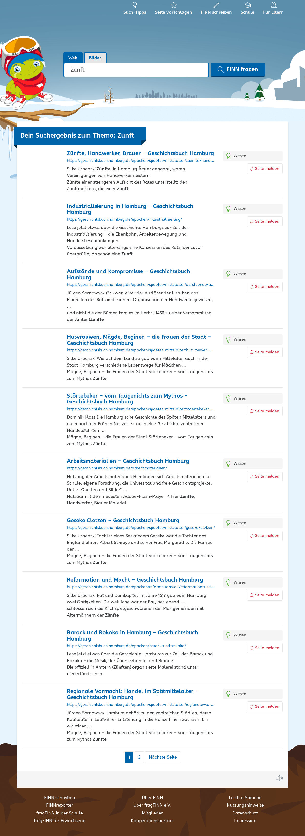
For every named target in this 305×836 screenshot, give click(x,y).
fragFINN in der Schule (59, 813)
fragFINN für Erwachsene (59, 820)
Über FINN (152, 797)
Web (72, 58)
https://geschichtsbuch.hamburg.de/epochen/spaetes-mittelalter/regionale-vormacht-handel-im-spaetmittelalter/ (141, 705)
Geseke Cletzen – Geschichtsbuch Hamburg (123, 520)
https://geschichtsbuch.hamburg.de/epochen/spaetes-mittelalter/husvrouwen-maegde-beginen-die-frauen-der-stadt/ (141, 350)
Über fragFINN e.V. (152, 805)
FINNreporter (59, 805)
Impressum (245, 820)
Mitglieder (152, 813)
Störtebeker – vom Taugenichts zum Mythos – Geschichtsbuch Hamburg (127, 399)
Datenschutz (245, 813)
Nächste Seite (163, 757)
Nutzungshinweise (245, 805)
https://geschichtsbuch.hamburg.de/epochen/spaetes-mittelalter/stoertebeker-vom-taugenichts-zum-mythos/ (141, 409)
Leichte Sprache (245, 797)
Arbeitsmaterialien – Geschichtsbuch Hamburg (128, 461)
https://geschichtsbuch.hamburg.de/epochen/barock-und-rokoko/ (126, 646)
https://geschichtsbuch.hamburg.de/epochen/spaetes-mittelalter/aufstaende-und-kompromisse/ (141, 285)
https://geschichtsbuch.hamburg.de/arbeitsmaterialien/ (117, 468)
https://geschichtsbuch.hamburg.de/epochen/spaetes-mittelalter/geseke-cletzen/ (141, 528)
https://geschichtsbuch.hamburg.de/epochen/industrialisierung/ (124, 220)
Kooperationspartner (152, 820)
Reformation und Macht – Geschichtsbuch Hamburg (135, 580)
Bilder (95, 58)
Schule (247, 9)
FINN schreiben (59, 797)
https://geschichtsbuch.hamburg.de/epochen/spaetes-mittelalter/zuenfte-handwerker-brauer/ (141, 161)
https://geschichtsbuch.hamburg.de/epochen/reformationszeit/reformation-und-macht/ (141, 587)
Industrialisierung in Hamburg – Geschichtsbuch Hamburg (130, 209)
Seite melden (264, 169)
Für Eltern (274, 9)
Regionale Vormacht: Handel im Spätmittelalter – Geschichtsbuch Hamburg (133, 694)
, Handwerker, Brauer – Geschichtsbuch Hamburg (140, 153)
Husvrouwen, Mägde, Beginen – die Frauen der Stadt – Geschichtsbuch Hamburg (139, 340)
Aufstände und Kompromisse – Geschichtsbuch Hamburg (128, 274)
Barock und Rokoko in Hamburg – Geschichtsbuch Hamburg (132, 636)
